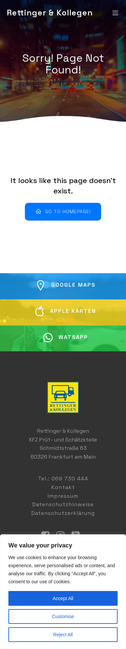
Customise (63, 616)
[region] (63, 591)
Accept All (63, 598)
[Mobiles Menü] (115, 13)
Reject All (63, 634)
